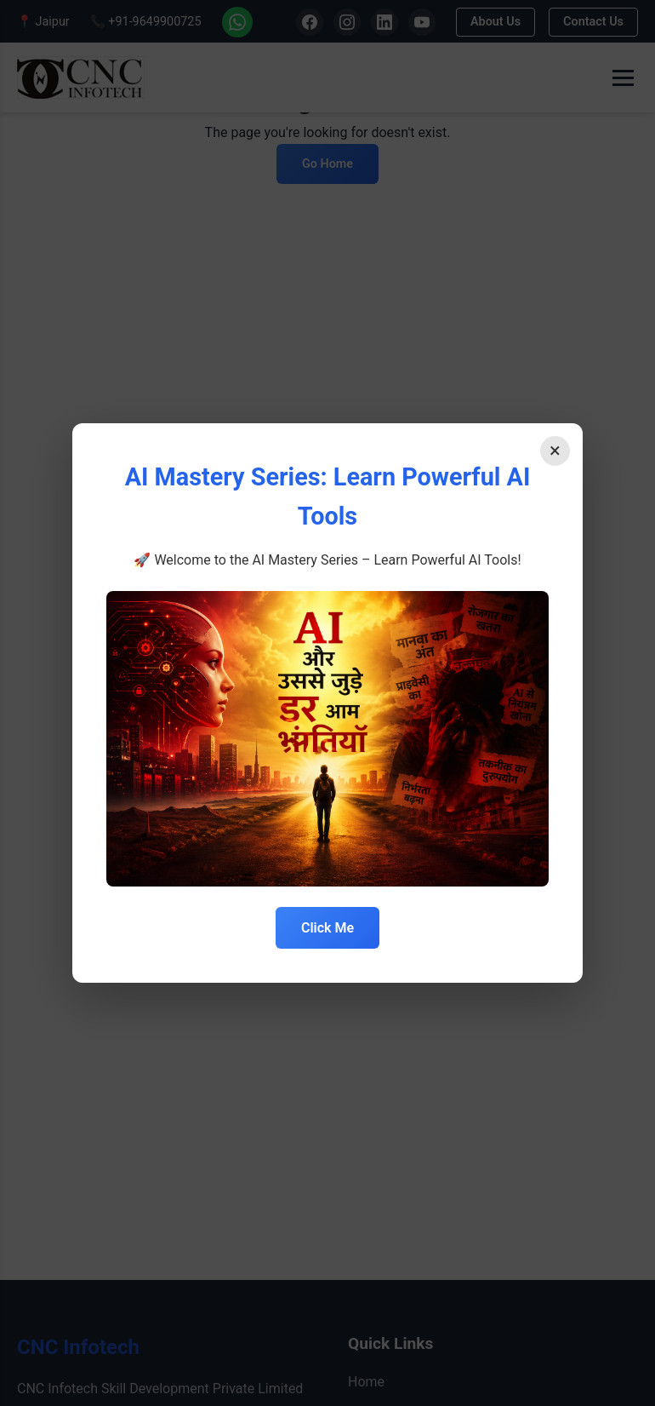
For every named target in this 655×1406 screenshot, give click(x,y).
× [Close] (555, 450)
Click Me (327, 928)
